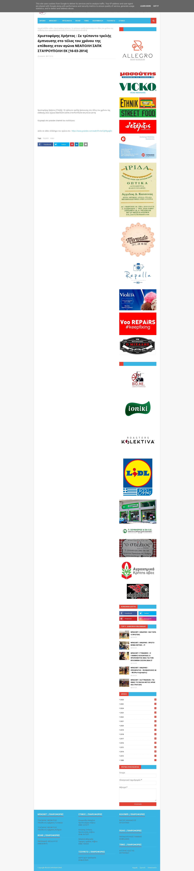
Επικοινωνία (152, 868)
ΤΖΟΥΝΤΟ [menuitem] (111, 21)
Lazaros (42, 56)
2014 (138, 751)
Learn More (145, 6)
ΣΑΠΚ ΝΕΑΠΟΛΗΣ (56, 868)
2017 (138, 738)
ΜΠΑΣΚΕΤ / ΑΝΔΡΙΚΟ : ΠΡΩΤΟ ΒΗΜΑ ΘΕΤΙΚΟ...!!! (142, 643)
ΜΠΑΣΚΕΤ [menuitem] (53, 21)
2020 (138, 725)
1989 (138, 760)
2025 (138, 704)
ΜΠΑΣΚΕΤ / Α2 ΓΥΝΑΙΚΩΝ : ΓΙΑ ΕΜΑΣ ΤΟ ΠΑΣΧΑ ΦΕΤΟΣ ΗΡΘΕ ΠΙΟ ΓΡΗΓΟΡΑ (143, 682)
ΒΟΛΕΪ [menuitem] (77, 21)
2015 (138, 747)
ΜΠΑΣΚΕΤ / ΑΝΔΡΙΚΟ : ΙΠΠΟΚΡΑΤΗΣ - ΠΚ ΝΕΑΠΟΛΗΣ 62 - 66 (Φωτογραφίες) (143, 670)
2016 (138, 743)
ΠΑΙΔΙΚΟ (46, 138)
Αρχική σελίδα (43, 28)
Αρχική (134, 868)
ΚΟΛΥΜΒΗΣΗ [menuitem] (98, 21)
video (51, 28)
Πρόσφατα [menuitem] (67, 21)
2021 (138, 721)
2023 (138, 713)
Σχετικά (142, 868)
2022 (138, 717)
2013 (138, 756)
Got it (156, 6)
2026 (138, 700)
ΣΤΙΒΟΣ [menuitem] (122, 21)
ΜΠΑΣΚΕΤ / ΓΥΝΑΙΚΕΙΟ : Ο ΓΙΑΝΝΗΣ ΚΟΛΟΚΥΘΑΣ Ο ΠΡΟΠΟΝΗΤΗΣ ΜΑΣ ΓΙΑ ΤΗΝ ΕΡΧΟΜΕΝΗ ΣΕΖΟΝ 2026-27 (142, 656)
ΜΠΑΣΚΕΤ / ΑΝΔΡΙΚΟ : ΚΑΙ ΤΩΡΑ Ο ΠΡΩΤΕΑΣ (143, 633)
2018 (138, 734)
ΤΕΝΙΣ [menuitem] (86, 21)
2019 (138, 730)
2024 (138, 708)
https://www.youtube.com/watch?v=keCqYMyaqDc (92, 131)
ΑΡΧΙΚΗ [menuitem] (42, 21)
